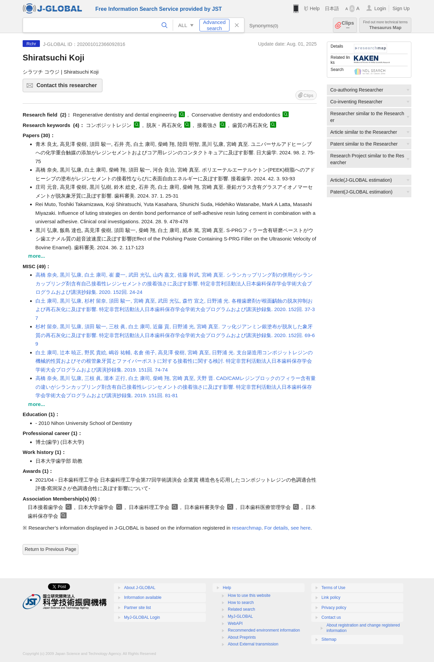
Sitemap (328, 639)
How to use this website (249, 595)
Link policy (330, 597)
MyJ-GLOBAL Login (142, 617)
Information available (143, 597)
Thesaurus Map (385, 25)
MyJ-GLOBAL (240, 616)
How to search (241, 602)
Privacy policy (333, 607)
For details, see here (287, 528)
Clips (348, 25)
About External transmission (253, 644)
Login (380, 8)
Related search (241, 609)
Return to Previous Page (50, 549)
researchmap (247, 528)
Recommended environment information (264, 630)
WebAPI (235, 623)
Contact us (331, 617)
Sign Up (401, 8)
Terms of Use (333, 587)
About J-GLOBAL (139, 587)
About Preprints (242, 637)
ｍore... (36, 256)
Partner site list (137, 607)
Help (314, 8)
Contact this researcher (68, 87)
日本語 (332, 8)
